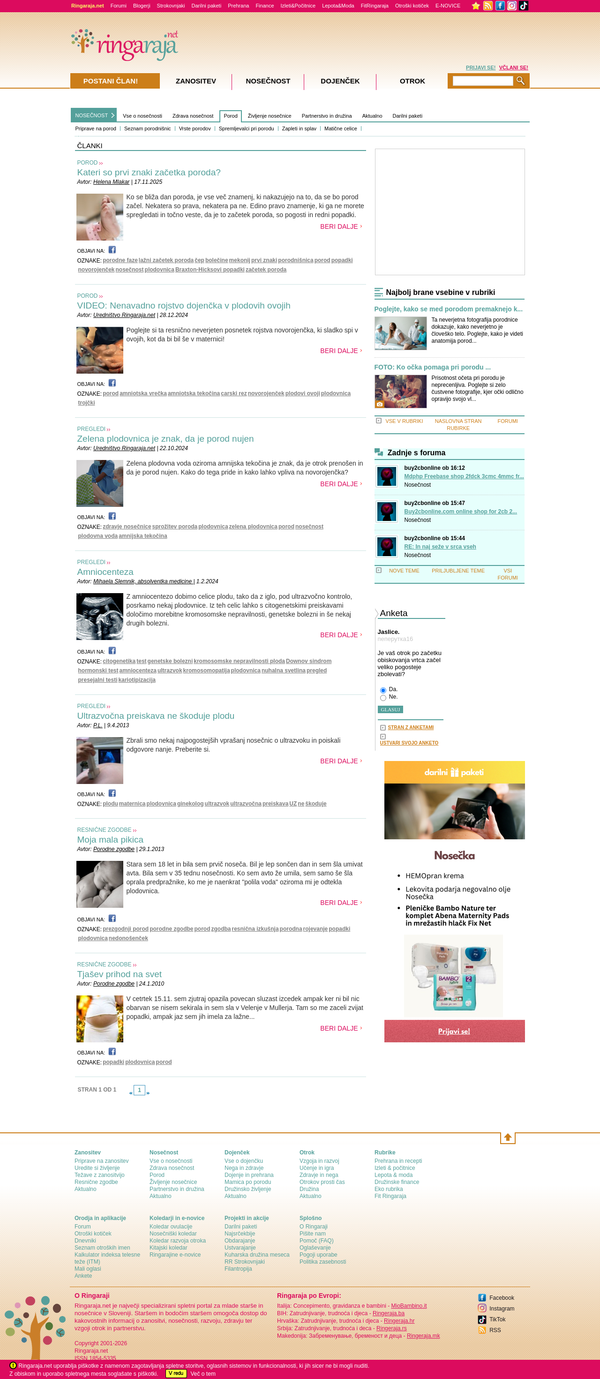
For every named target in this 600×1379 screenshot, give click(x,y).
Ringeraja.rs (391, 1328)
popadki (342, 260)
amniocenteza (138, 670)
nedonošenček (128, 938)
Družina (309, 1189)
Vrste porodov (195, 128)
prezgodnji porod (126, 929)
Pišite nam (313, 1233)
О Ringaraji (314, 1226)
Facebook (501, 1298)
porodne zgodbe (171, 929)
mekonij (239, 260)
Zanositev (196, 81)
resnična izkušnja (255, 929)
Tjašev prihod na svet (119, 974)
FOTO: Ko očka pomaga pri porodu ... (433, 367)
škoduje (315, 803)
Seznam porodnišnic (147, 128)
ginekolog (190, 803)
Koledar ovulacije (171, 1226)
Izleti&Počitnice (298, 5)
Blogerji (141, 5)
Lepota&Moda (338, 5)
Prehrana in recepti (398, 1161)
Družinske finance (397, 1182)
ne (301, 803)
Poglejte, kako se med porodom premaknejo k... (449, 309)
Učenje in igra (317, 1168)
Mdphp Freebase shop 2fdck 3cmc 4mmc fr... (464, 476)
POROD (87, 162)
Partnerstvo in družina (327, 116)
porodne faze (120, 260)
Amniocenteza (105, 572)
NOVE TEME (404, 570)
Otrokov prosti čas (322, 1182)
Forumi (119, 5)
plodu (110, 803)
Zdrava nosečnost (192, 116)
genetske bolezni (170, 661)
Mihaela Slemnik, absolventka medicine (143, 581)
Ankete (83, 1276)
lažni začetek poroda (166, 260)
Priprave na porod (95, 128)
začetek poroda (266, 269)
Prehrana (238, 5)
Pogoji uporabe (319, 1254)
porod (322, 260)
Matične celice (340, 128)
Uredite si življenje (97, 1168)
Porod (230, 116)
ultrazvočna (246, 803)
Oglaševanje (315, 1247)
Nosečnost (418, 485)
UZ (293, 803)
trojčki (86, 402)
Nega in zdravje (244, 1168)
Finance (264, 5)
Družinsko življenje (248, 1189)
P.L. (98, 725)
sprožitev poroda (175, 526)
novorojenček (96, 269)
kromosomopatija (206, 670)
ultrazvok (170, 670)
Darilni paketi (207, 5)
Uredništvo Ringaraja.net (124, 315)
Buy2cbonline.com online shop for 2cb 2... (461, 511)
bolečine (216, 260)
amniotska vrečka (143, 393)
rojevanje (315, 929)
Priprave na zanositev (101, 1161)
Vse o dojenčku (244, 1161)
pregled (317, 670)
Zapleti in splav (299, 128)
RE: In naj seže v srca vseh (440, 546)
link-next (148, 1093)
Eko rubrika (389, 1189)
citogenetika (119, 661)
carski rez (234, 393)
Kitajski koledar (169, 1247)
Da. (389, 689)
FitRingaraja (375, 5)
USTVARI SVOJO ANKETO (409, 743)
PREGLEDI (91, 429)
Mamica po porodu (248, 1182)
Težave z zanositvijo (100, 1175)
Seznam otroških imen (102, 1247)
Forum (83, 1226)
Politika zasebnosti (323, 1261)
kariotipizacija (137, 680)
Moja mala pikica (110, 839)
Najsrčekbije (240, 1233)
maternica (132, 803)
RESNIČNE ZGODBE (104, 830)
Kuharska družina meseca (257, 1254)
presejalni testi (98, 680)
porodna (291, 929)
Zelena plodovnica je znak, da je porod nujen (165, 439)
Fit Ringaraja (390, 1196)
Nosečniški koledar (173, 1233)
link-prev (130, 1093)
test (141, 661)
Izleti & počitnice (395, 1168)
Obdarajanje (240, 1240)
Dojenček (340, 81)
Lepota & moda (393, 1175)
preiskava (275, 803)
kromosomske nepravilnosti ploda (239, 661)
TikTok (497, 1319)
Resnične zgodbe (96, 1182)
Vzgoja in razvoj (319, 1161)
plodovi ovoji (302, 393)
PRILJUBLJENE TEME (458, 570)
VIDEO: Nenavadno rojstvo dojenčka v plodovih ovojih (184, 305)
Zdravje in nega (319, 1175)
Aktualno (372, 116)
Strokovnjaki (171, 5)
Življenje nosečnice (270, 116)
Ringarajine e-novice (175, 1254)
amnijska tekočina (143, 536)
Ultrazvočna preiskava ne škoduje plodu (156, 716)
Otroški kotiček (412, 5)
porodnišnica (295, 260)
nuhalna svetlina (284, 670)
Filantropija (238, 1269)
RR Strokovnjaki (245, 1261)
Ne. (389, 697)
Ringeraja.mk (423, 1336)
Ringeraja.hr (399, 1321)
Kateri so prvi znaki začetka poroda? (149, 172)
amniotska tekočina (194, 393)
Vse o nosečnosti (142, 116)
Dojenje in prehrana (249, 1175)
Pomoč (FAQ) (317, 1240)
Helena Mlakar (111, 182)
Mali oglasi (88, 1269)
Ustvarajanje (240, 1247)
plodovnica (159, 269)
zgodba (221, 929)
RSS (495, 1330)
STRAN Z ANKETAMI (411, 727)
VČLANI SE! (513, 67)
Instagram (501, 1308)
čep (199, 260)
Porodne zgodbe (114, 849)
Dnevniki (85, 1240)
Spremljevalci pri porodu (246, 128)
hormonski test (98, 670)
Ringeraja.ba (389, 1313)
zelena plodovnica (253, 526)
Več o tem (203, 1374)
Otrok (412, 81)
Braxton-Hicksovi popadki (210, 269)
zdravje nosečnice (127, 526)
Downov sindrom (308, 661)
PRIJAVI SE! (480, 67)
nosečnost (130, 269)
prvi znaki (264, 260)
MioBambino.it (409, 1306)
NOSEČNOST (91, 115)
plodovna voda (98, 536)
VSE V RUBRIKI (404, 421)
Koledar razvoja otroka (178, 1240)
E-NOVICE (447, 5)
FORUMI (508, 421)
